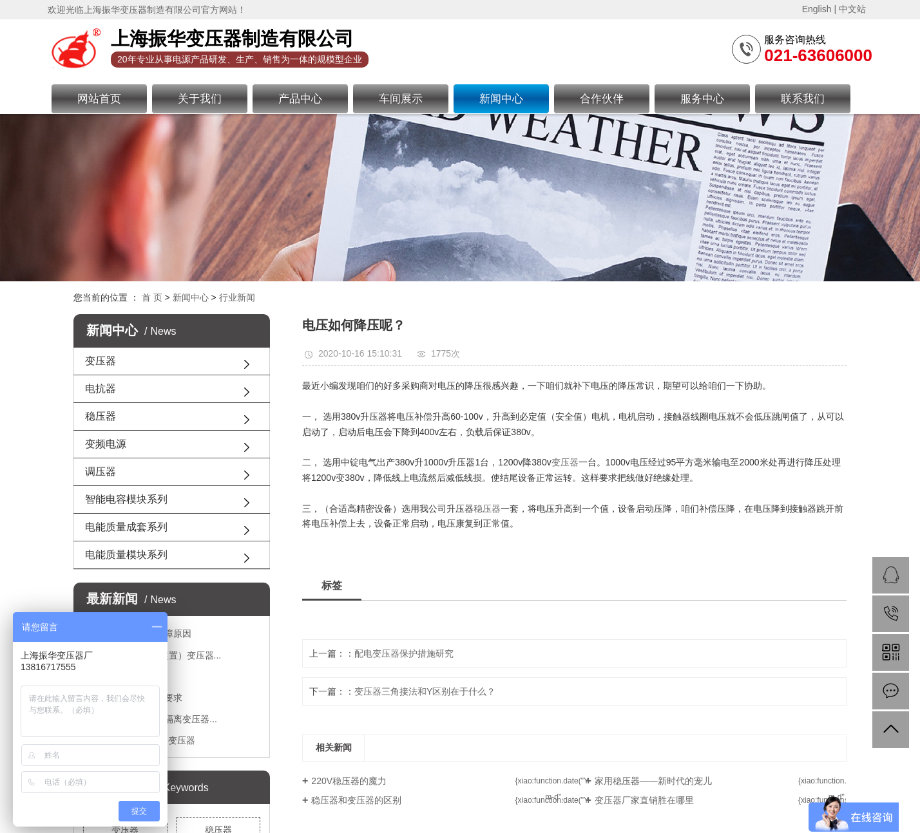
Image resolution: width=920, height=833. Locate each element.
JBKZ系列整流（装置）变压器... (156, 655)
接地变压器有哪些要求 (137, 698)
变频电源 (105, 443)
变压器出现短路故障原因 (141, 633)
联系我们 (803, 99)
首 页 (152, 297)
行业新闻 (237, 297)
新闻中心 (501, 99)
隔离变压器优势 (123, 676)
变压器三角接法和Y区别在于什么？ (424, 691)
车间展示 (401, 99)
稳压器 (100, 416)
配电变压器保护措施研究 (404, 653)
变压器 (100, 360)
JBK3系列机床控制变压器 (143, 740)
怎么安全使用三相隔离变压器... (154, 719)
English (817, 9)
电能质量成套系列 (126, 526)
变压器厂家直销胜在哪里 (644, 800)
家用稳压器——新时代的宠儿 (653, 781)
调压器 (100, 471)
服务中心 (702, 99)
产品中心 (300, 99)
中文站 (852, 9)
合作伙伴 (602, 99)
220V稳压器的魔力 (349, 781)
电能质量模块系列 (126, 554)
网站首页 (99, 99)
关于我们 (200, 99)
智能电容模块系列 (126, 499)
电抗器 (100, 388)
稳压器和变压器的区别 (356, 800)
